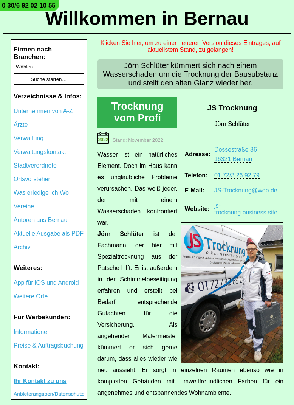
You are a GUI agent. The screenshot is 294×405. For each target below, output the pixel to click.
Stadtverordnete (35, 165)
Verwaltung (28, 138)
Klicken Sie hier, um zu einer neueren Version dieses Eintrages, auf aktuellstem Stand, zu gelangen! (191, 46)
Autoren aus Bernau (40, 220)
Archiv (22, 247)
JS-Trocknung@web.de (245, 190)
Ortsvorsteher (32, 179)
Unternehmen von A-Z (43, 111)
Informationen (32, 332)
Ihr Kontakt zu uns (40, 381)
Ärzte (21, 124)
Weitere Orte (31, 296)
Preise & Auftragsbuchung (49, 345)
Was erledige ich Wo (41, 192)
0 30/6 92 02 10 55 (29, 5)
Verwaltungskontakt (40, 152)
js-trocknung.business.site (245, 209)
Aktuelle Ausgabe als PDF (49, 233)
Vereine (24, 206)
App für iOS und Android (46, 282)
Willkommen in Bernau (147, 18)
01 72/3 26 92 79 (237, 175)
